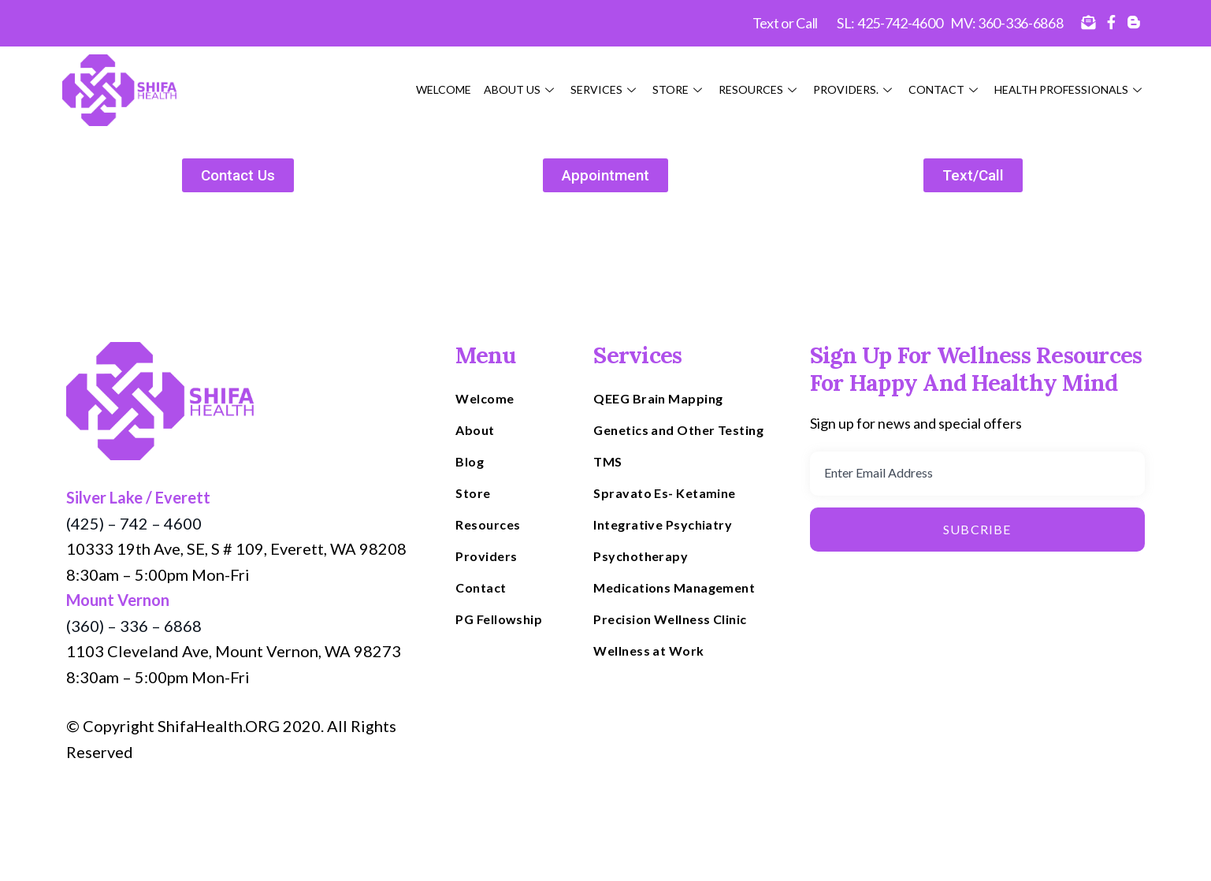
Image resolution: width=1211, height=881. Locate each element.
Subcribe (977, 529)
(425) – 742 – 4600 (134, 523)
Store (679, 89)
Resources (760, 89)
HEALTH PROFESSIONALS (1070, 89)
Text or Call (785, 23)
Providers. (854, 89)
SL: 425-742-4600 (889, 23)
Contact (945, 89)
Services (605, 89)
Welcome (443, 89)
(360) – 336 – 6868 (134, 625)
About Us (521, 89)
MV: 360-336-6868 (1006, 23)
